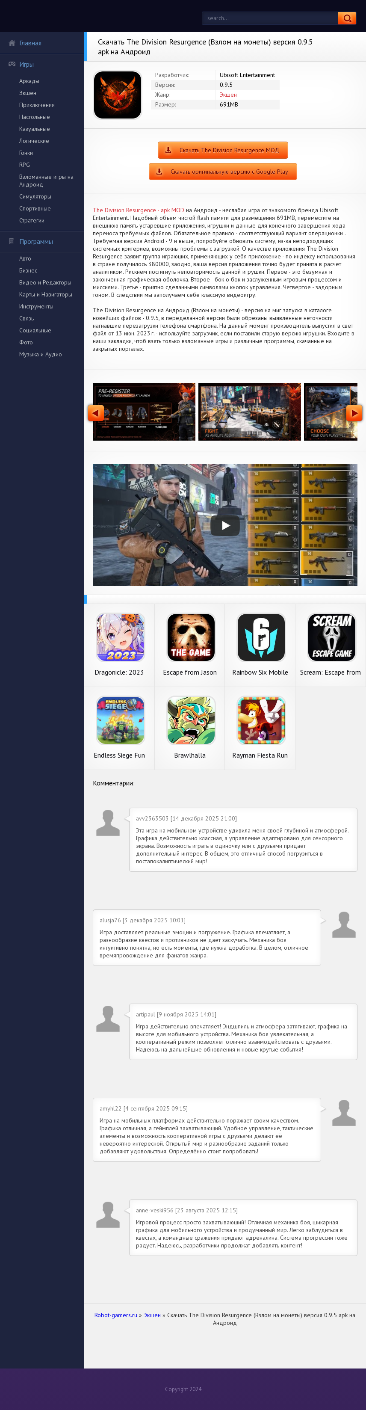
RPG (24, 165)
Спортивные (35, 208)
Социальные (35, 330)
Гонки (26, 153)
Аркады (29, 81)
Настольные (34, 117)
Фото (26, 342)
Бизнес (28, 270)
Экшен (27, 93)
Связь (26, 318)
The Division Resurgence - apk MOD (138, 210)
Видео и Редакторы (45, 282)
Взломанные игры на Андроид (46, 180)
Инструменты (36, 306)
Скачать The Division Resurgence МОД (229, 150)
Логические (34, 141)
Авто (25, 258)
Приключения (37, 105)
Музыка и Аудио (40, 354)
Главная (24, 43)
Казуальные (34, 129)
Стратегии (31, 220)
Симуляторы (35, 196)
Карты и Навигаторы (45, 294)
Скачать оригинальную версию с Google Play (229, 171)
